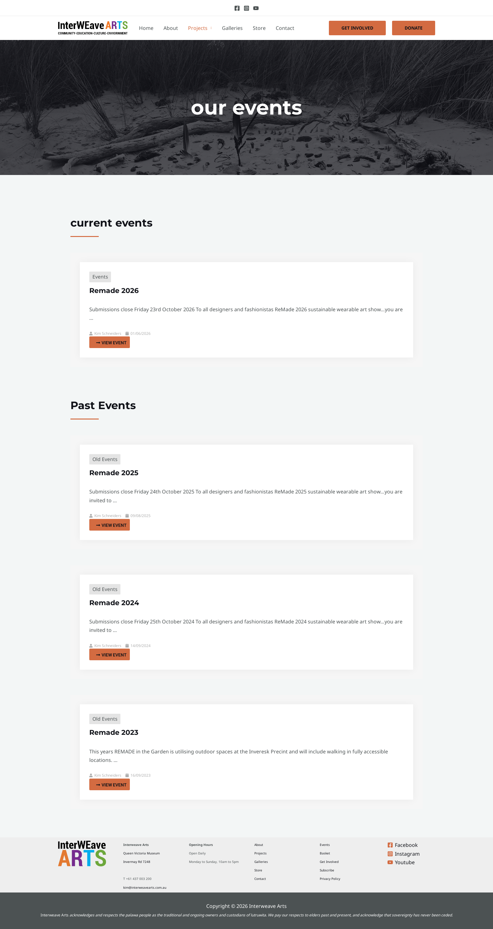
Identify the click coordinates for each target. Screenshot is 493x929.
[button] (357, 28)
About (170, 28)
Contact (285, 28)
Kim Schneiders (107, 333)
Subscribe (327, 870)
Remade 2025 (116, 472)
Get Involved (329, 861)
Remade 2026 (116, 290)
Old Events (105, 459)
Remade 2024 (116, 602)
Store (259, 28)
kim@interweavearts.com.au (144, 887)
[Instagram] (246, 8)
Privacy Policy (330, 878)
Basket (325, 853)
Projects (198, 28)
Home (146, 28)
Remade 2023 (116, 732)
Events (100, 276)
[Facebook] (237, 8)
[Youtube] (256, 8)
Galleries (232, 28)
